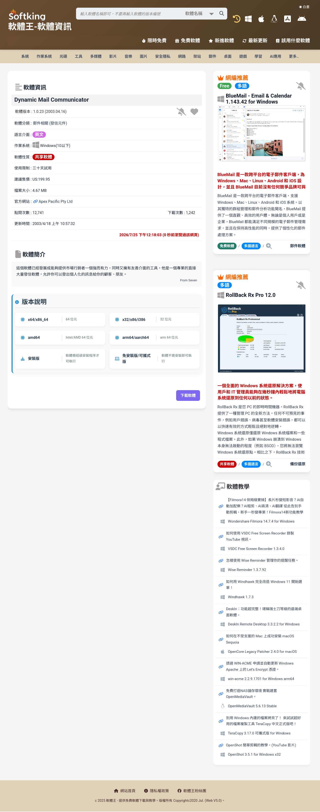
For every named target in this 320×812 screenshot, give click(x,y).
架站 (197, 56)
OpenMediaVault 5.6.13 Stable (252, 706)
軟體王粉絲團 (192, 791)
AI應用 (275, 56)
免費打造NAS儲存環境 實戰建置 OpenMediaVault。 (251, 694)
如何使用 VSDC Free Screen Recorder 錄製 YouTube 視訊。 (260, 536)
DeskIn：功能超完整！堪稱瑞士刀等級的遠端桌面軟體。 (264, 612)
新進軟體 (221, 40)
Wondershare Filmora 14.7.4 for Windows (261, 521)
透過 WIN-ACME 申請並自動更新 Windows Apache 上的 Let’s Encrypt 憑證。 (260, 666)
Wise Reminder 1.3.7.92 (247, 570)
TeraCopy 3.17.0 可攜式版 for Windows (259, 733)
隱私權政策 (156, 791)
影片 (113, 56)
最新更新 (255, 40)
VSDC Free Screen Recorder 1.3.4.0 (256, 549)
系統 (25, 56)
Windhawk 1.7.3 (241, 597)
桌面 (228, 56)
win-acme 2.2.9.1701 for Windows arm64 (261, 679)
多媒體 (96, 56)
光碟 (63, 56)
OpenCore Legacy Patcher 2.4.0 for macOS (262, 652)
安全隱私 (162, 56)
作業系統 (44, 56)
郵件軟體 (297, 246)
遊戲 (243, 56)
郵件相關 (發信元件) (50, 123)
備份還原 (297, 464)
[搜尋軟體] (151, 14)
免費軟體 (187, 40)
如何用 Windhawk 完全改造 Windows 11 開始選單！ (264, 585)
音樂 (128, 56)
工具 (78, 56)
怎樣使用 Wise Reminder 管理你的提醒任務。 (262, 560)
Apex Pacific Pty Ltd (53, 201)
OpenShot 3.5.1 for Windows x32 (254, 754)
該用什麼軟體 (293, 40)
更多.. (294, 56)
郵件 (212, 56)
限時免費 (154, 40)
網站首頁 (125, 791)
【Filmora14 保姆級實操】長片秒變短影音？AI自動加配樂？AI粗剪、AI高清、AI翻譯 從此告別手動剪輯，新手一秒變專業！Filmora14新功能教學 (265, 506)
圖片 (143, 56)
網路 (182, 56)
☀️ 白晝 (304, 7)
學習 (258, 56)
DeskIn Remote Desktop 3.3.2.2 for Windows (264, 624)
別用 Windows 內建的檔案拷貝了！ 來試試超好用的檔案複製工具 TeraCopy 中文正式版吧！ (263, 721)
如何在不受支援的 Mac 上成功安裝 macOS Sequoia (260, 639)
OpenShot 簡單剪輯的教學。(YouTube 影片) (261, 745)
